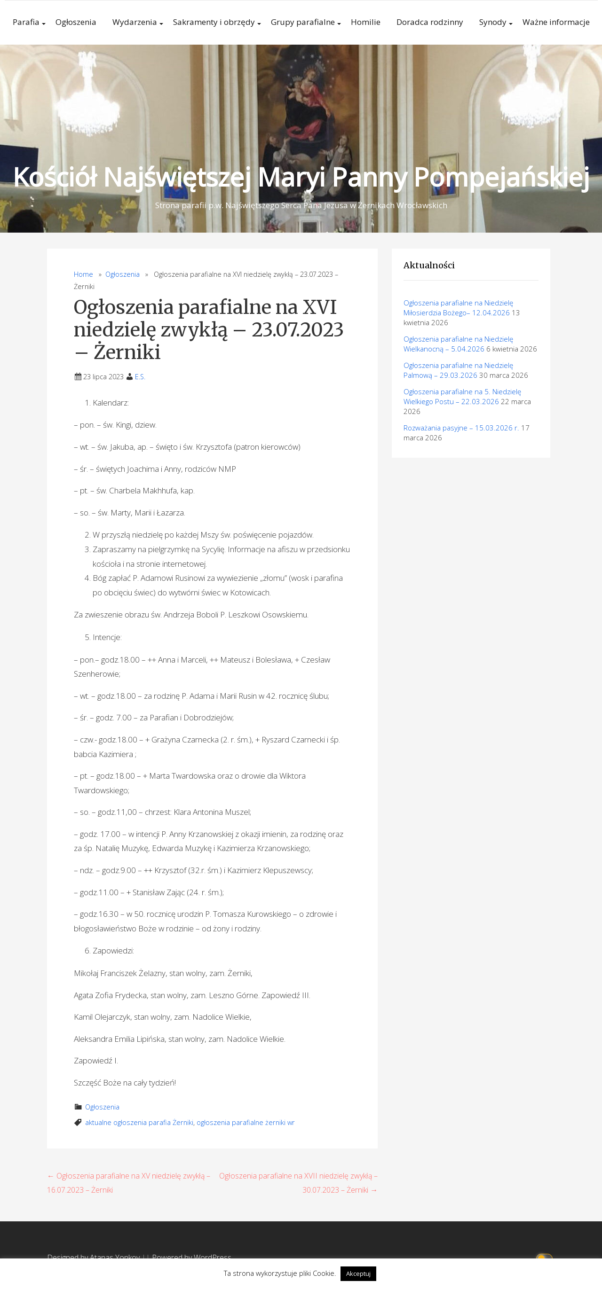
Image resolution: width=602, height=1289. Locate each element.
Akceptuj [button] (358, 1273)
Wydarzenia (134, 21)
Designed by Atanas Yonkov (94, 1257)
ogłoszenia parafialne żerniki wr (246, 1122)
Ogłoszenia (75, 21)
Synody (493, 21)
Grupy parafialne (303, 21)
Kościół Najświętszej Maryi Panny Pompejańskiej (301, 176)
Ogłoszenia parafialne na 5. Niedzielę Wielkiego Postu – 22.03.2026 (462, 396)
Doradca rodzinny (429, 21)
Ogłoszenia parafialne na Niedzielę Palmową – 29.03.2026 (458, 370)
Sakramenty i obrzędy (214, 21)
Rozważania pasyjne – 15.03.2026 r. (461, 427)
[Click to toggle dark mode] (546, 1257)
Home (83, 274)
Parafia (26, 21)
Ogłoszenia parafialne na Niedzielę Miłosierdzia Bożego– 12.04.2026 (458, 307)
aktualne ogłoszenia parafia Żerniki (139, 1122)
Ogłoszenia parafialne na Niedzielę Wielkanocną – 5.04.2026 (458, 343)
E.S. (140, 376)
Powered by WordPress (191, 1257)
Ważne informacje (556, 21)
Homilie (365, 21)
